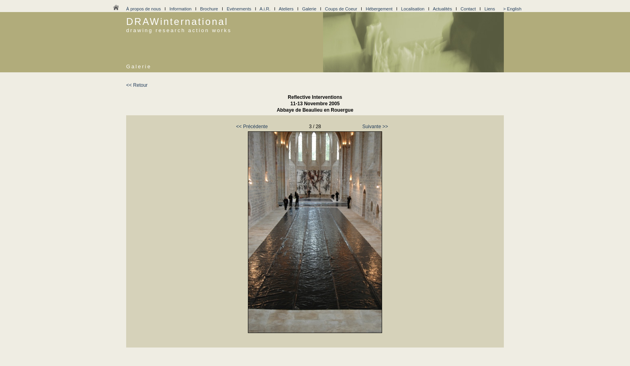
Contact (468, 8)
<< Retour (136, 85)
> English (512, 8)
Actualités (442, 8)
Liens (490, 8)
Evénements (239, 8)
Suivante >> (375, 126)
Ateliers (286, 8)
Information (181, 8)
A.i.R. (265, 8)
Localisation (412, 8)
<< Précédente (252, 126)
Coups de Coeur (341, 8)
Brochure (209, 8)
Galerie (309, 8)
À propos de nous (143, 8)
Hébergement (379, 8)
